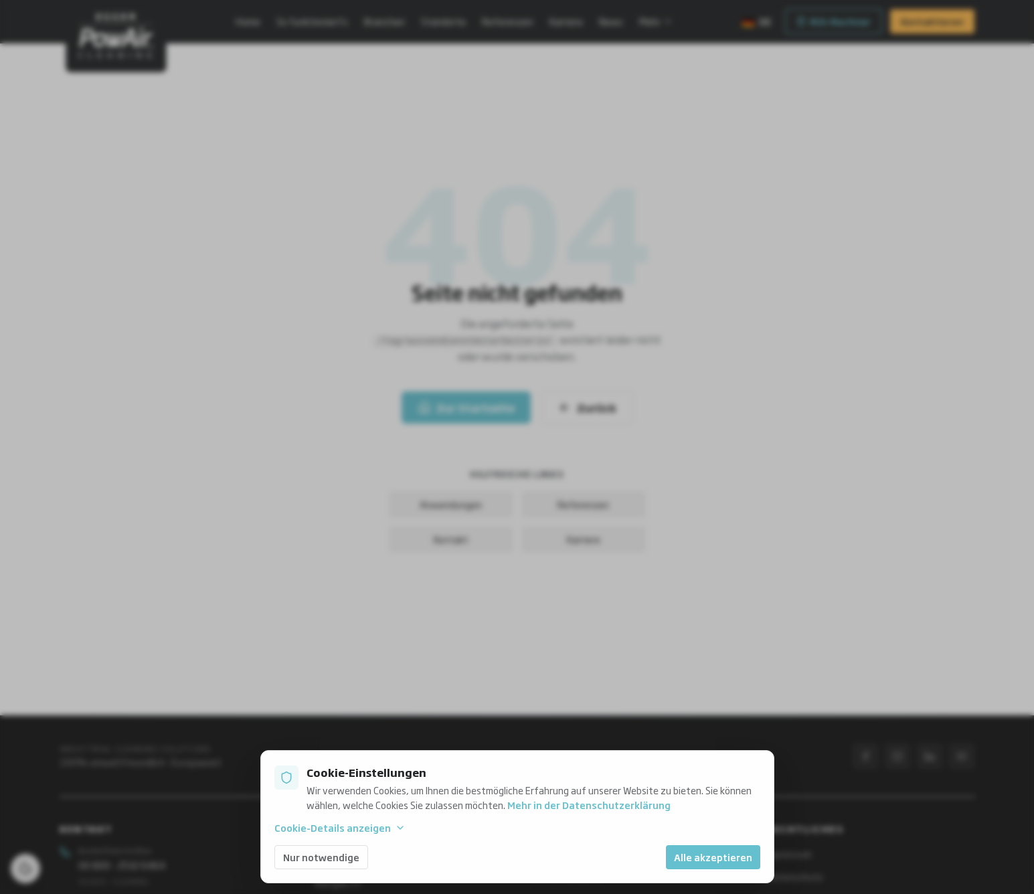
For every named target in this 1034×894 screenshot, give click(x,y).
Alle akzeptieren (713, 857)
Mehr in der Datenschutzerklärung (589, 805)
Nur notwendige (321, 857)
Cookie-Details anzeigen (340, 827)
